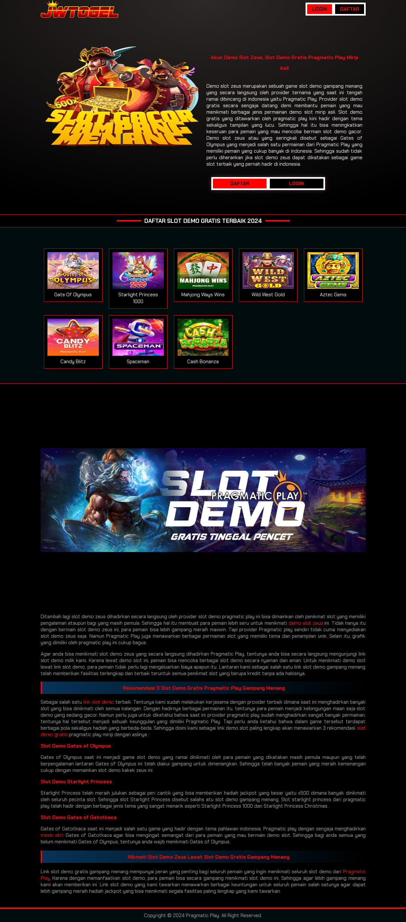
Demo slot (217, 86)
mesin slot (52, 835)
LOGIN (319, 9)
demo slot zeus (306, 623)
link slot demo (98, 702)
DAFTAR (349, 9)
